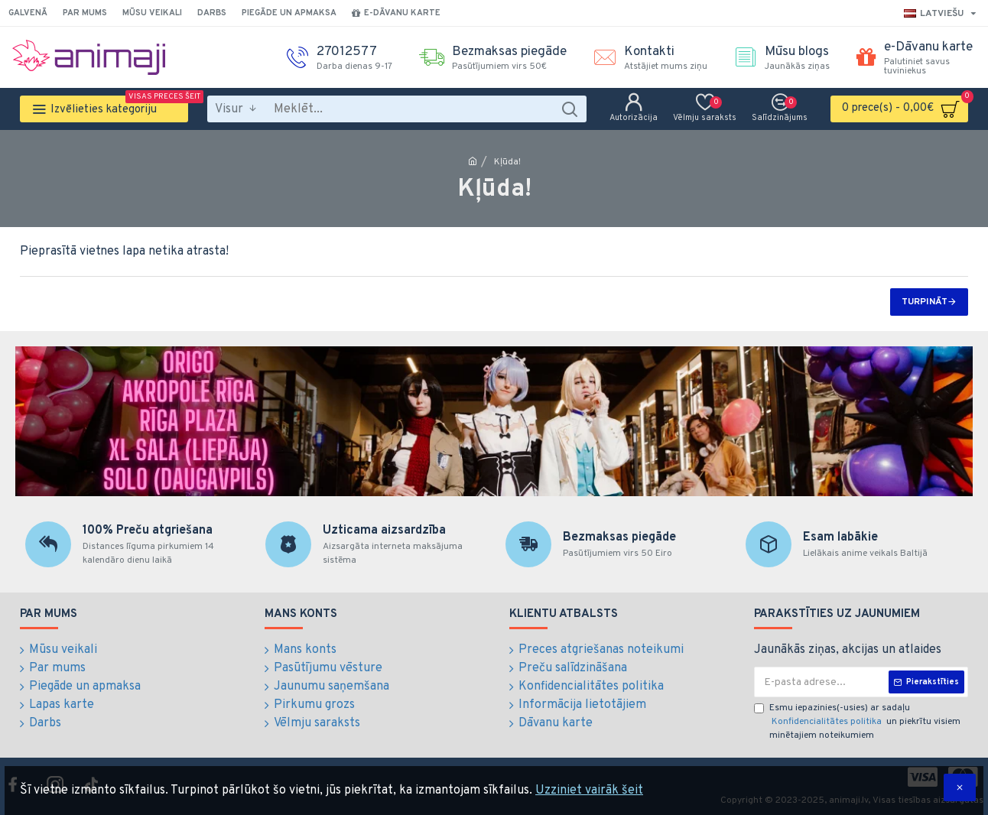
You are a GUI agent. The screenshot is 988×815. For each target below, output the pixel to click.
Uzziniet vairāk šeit (589, 790)
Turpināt (924, 302)
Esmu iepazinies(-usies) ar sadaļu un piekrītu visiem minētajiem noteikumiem (857, 722)
